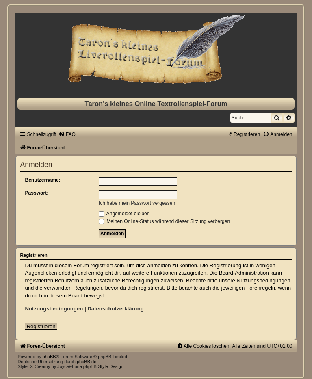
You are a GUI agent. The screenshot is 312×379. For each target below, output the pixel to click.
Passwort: (36, 193)
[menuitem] (67, 134)
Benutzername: (42, 180)
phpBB (49, 356)
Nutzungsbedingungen (54, 308)
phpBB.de (86, 361)
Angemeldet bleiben (124, 214)
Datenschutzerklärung (115, 308)
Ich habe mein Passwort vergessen (137, 203)
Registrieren (40, 326)
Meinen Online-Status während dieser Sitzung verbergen (164, 221)
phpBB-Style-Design (103, 366)
